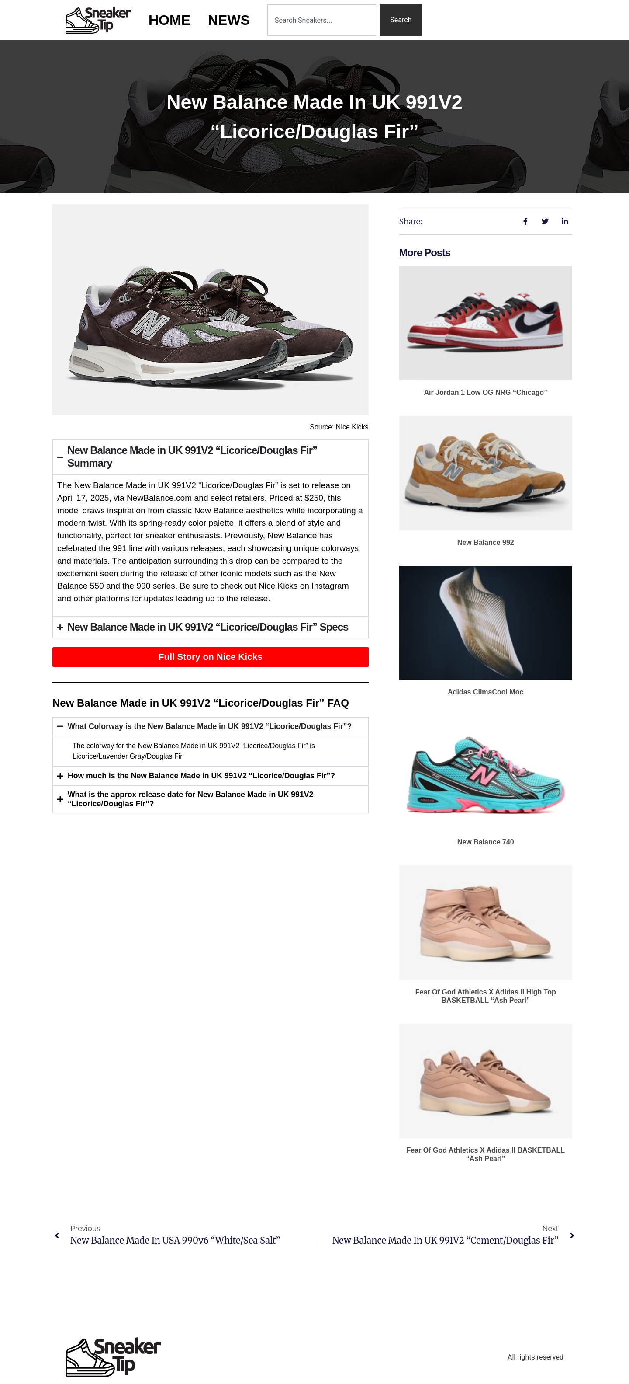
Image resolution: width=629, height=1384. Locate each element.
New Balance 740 (485, 842)
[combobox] (321, 20)
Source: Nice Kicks (339, 427)
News (229, 20)
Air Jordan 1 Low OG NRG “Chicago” (485, 392)
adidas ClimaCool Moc (485, 692)
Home (169, 20)
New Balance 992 (485, 542)
